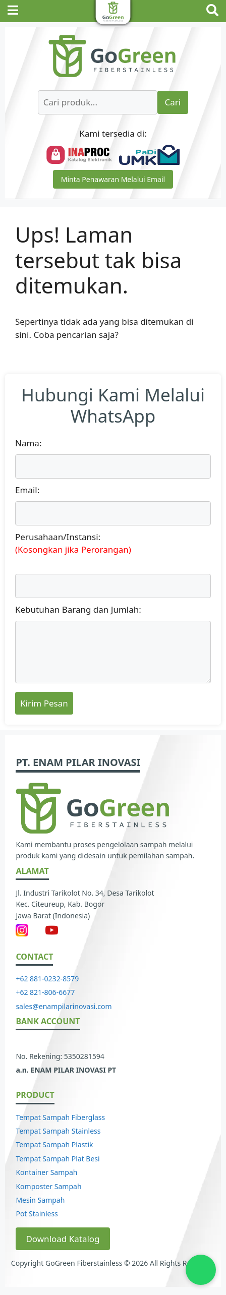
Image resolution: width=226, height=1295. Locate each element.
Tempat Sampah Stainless (58, 1131)
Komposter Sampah (48, 1186)
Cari (173, 102)
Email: (27, 490)
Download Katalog (62, 1239)
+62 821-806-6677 (45, 992)
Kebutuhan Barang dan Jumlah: (78, 609)
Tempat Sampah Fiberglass (60, 1117)
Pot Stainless (37, 1213)
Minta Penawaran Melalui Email (113, 179)
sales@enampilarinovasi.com (63, 1006)
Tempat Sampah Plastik (54, 1144)
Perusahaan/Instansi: (113, 543)
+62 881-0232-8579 (47, 978)
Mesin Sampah (40, 1200)
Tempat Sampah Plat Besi (57, 1158)
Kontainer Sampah (46, 1172)
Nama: (28, 443)
